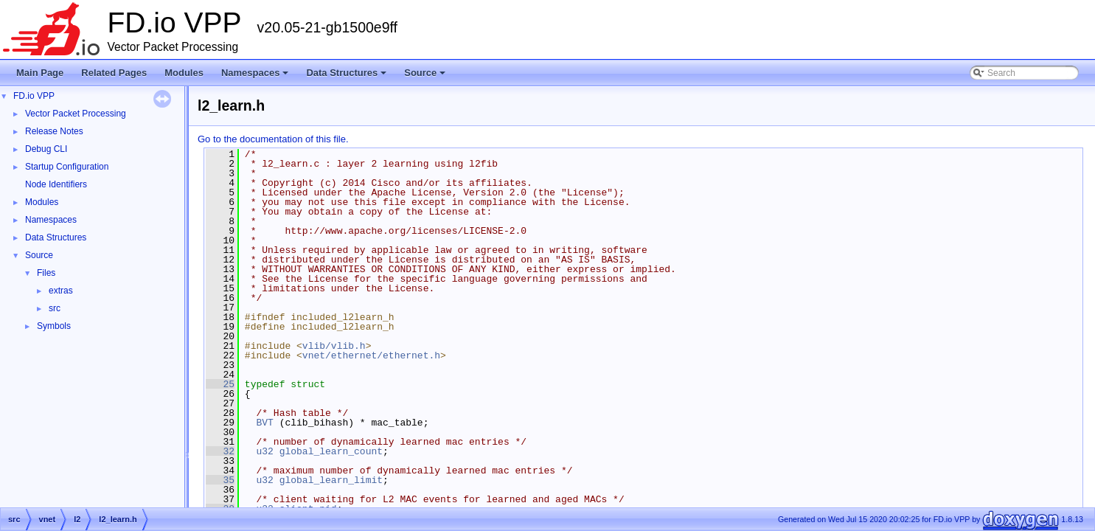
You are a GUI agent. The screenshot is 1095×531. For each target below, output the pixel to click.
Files (46, 273)
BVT (264, 422)
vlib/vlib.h (334, 346)
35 (220, 480)
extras (61, 290)
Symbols (54, 326)
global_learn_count (331, 451)
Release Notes (54, 131)
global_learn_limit (331, 480)
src (54, 308)
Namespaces (256, 76)
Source (426, 76)
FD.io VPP (34, 96)
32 (220, 451)
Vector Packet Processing (75, 113)
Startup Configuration (66, 167)
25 (220, 384)
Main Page (39, 72)
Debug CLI (46, 149)
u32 (264, 451)
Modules (184, 72)
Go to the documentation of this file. (273, 139)
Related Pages (114, 72)
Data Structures (347, 76)
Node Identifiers (56, 184)
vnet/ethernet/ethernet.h (371, 355)
